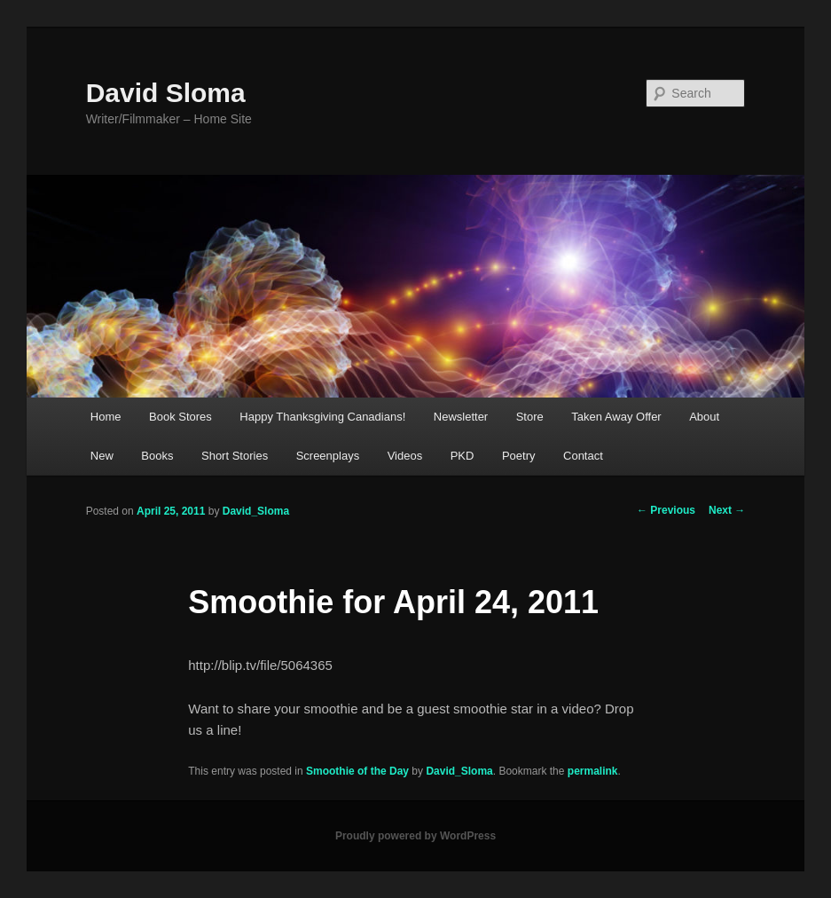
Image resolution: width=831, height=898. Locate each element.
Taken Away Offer (616, 416)
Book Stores (180, 416)
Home (106, 416)
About (704, 416)
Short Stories (234, 455)
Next (727, 510)
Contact (583, 455)
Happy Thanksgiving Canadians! (322, 416)
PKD (462, 455)
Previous (666, 510)
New (102, 455)
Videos (405, 455)
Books (157, 455)
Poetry (519, 455)
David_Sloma (256, 511)
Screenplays (328, 455)
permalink (593, 771)
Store (530, 416)
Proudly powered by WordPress (415, 836)
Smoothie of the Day (357, 771)
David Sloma (166, 92)
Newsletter (461, 416)
